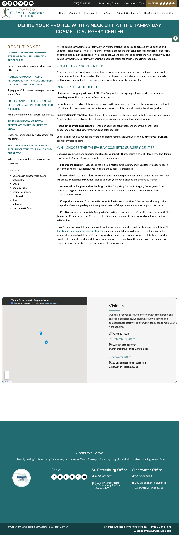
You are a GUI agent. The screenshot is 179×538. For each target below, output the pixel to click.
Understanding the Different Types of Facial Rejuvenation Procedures (27, 56)
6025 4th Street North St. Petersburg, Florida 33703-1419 (107, 485)
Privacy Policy (139, 526)
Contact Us (167, 13)
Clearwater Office (134, 3)
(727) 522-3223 (81, 3)
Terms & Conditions (160, 526)
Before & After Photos (127, 13)
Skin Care (105, 13)
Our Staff (73, 13)
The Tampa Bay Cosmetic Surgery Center (80, 231)
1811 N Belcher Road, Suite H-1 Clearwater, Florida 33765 (151, 485)
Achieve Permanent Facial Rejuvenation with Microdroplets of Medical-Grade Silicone (30, 80)
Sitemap (109, 526)
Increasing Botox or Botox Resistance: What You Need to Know (27, 125)
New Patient (150, 13)
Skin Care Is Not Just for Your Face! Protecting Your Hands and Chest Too (30, 149)
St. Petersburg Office (107, 3)
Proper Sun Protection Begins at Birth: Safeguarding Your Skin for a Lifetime (30, 105)
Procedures (89, 13)
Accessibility (122, 526)
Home (62, 13)
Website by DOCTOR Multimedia (152, 530)
